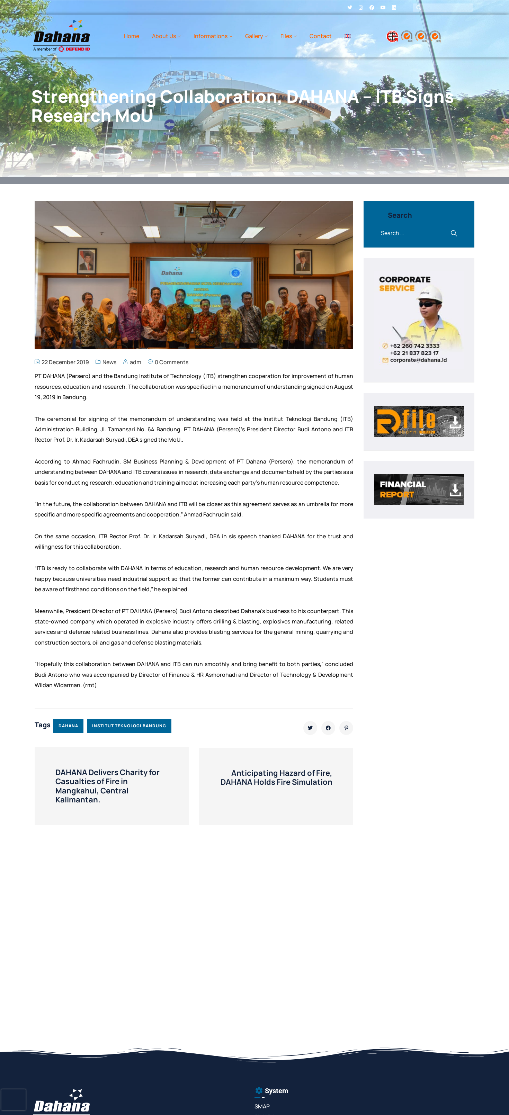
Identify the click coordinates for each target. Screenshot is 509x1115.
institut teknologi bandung (129, 726)
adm (135, 362)
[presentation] (13, 1099)
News (109, 362)
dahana (68, 726)
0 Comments (171, 362)
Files (286, 36)
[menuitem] (348, 36)
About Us (164, 36)
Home (131, 36)
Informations (210, 36)
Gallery (254, 36)
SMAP (262, 1106)
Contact (321, 36)
